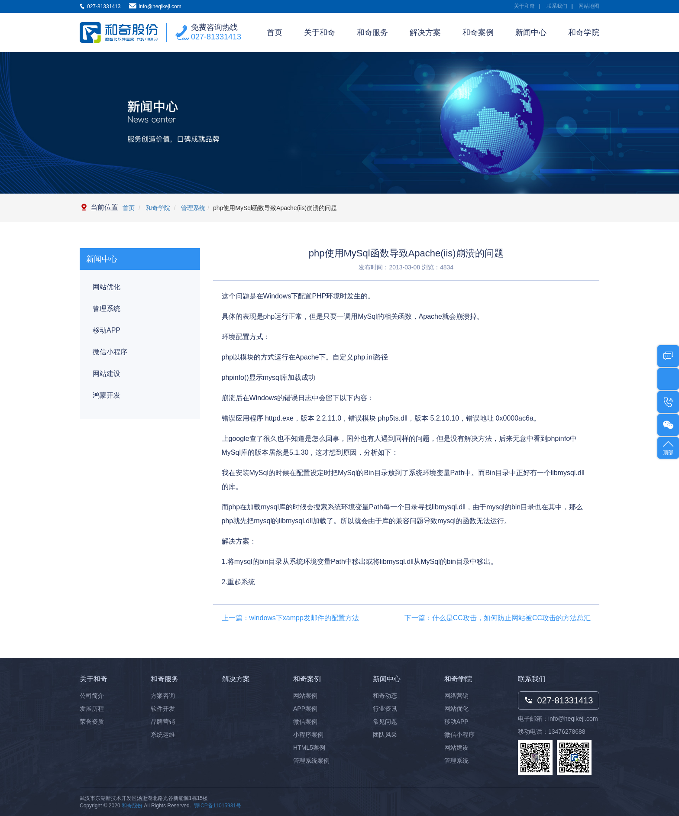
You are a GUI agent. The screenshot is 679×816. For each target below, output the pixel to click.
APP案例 (305, 708)
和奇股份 (132, 806)
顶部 (668, 447)
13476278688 (566, 731)
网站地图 (589, 6)
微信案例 (305, 721)
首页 (274, 32)
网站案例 (305, 695)
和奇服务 (372, 32)
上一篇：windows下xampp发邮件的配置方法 (290, 618)
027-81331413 (216, 36)
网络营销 (456, 695)
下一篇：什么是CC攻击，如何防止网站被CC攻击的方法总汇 (497, 618)
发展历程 (92, 708)
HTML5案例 (309, 747)
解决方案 (425, 32)
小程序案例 (308, 734)
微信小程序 (110, 352)
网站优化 (106, 287)
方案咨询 (163, 695)
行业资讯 (385, 708)
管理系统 (192, 207)
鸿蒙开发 (106, 395)
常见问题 (385, 721)
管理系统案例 (311, 760)
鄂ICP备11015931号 (217, 806)
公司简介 (92, 695)
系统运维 (163, 734)
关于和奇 (524, 6)
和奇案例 (478, 32)
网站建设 (106, 373)
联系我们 (556, 6)
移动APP (106, 330)
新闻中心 (530, 32)
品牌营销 (163, 721)
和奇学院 (583, 32)
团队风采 (385, 734)
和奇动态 (385, 695)
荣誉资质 (92, 721)
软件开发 (163, 708)
